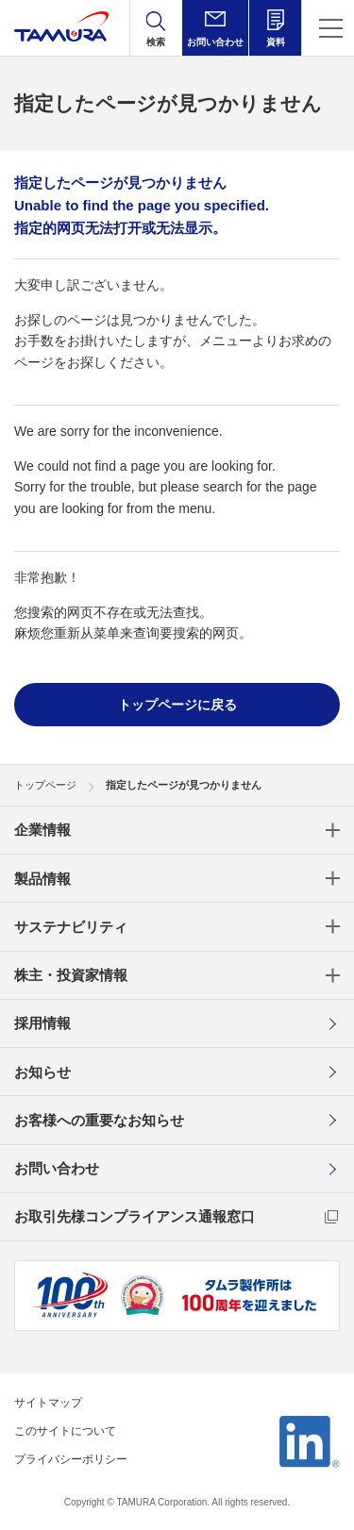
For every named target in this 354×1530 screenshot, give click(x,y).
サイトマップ (48, 1402)
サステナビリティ (70, 927)
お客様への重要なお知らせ (99, 1120)
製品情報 (42, 879)
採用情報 (42, 1023)
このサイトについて (65, 1431)
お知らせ (42, 1072)
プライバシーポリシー (70, 1459)
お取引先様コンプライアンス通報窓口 (134, 1216)
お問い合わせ (56, 1168)
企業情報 (42, 830)
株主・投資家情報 (70, 975)
